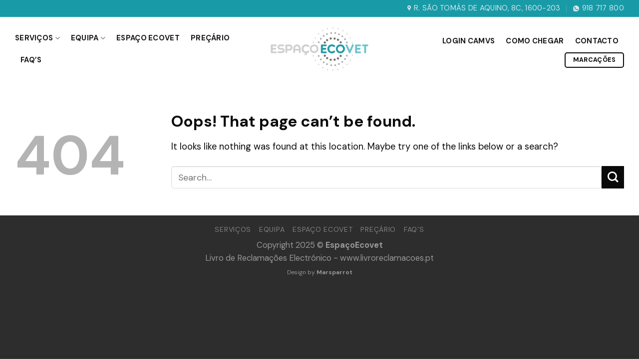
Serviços (37, 38)
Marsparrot (334, 272)
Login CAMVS (468, 41)
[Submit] (613, 177)
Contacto (597, 41)
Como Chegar (535, 41)
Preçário (210, 38)
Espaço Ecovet (148, 38)
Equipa (88, 38)
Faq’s (30, 60)
